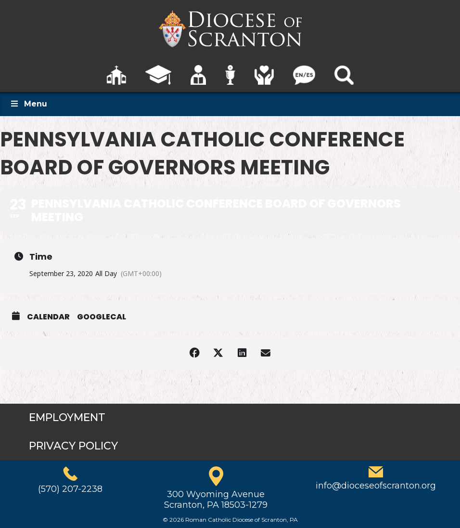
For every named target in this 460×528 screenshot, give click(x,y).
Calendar (48, 317)
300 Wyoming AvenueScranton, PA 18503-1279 (216, 499)
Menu (28, 103)
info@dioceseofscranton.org (376, 485)
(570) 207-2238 (70, 489)
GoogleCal (101, 317)
